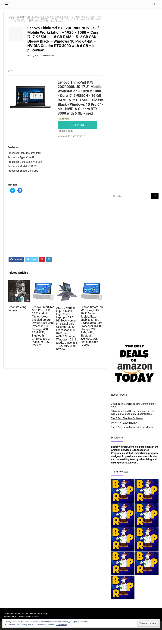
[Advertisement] (55, 226)
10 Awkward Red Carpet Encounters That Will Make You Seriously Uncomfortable (132, 412)
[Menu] (7, 4)
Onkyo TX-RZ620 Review (124, 422)
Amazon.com (129, 462)
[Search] (153, 4)
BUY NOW (78, 125)
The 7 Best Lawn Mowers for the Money (132, 427)
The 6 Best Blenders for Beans (127, 418)
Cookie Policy (61, 625)
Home (11, 17)
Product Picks (23, 17)
